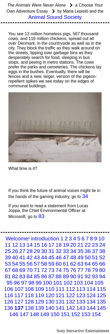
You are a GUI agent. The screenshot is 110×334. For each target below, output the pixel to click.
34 (85, 196)
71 (37, 270)
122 (70, 295)
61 (66, 264)
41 (22, 257)
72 (44, 270)
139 (39, 308)
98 (31, 283)
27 (22, 251)
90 (73, 276)
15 (37, 245)
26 (15, 251)
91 (80, 276)
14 (30, 245)
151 (65, 314)
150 (55, 314)
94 (102, 276)
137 (19, 308)
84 (30, 276)
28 (30, 251)
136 (8, 308)
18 (59, 245)
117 (19, 295)
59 (51, 264)
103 (78, 283)
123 (81, 295)
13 (22, 245)
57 (37, 264)
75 (66, 270)
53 (8, 264)
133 (81, 301)
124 (91, 295)
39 (8, 257)
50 (88, 257)
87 (51, 276)
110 (49, 289)
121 (60, 295)
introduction (45, 238)
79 (95, 270)
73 (51, 270)
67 (8, 270)
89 (66, 276)
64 (88, 264)
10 (101, 238)
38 (102, 251)
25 (8, 251)
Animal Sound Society (55, 17)
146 (13, 314)
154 (96, 314)
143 (81, 308)
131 (60, 301)
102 (68, 283)
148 (34, 314)
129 (39, 301)
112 (70, 289)
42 (30, 257)
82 (15, 276)
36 (88, 251)
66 (102, 264)
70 (30, 270)
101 (57, 283)
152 (75, 314)
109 (39, 289)
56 (30, 264)
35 (80, 251)
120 (49, 295)
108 (29, 289)
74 (59, 270)
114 (91, 289)
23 (95, 245)
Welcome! (18, 238)
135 (101, 301)
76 (73, 270)
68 (15, 270)
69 (22, 270)
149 (44, 314)
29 (37, 251)
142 (70, 308)
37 (95, 251)
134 (91, 301)
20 (73, 245)
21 (80, 245)
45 (51, 257)
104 (88, 283)
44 (44, 257)
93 (95, 276)
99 (39, 283)
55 (22, 264)
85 (37, 276)
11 (8, 245)
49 (80, 257)
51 (95, 257)
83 (41, 216)
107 (19, 289)
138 (29, 308)
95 (10, 283)
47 (66, 257)
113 (81, 289)
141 (60, 308)
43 (37, 257)
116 (8, 295)
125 (101, 295)
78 (88, 270)
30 (44, 251)
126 (8, 301)
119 (39, 295)
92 (88, 276)
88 (59, 276)
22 (88, 245)
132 (70, 301)
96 (17, 283)
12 (15, 245)
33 (66, 251)
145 (101, 308)
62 (73, 264)
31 (51, 251)
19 (66, 245)
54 (15, 264)
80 (102, 270)
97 (24, 283)
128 (29, 301)
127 (19, 301)
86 (44, 276)
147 (24, 314)
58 (44, 264)
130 (49, 301)
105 (99, 283)
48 (73, 257)
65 (95, 264)
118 (29, 295)
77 (80, 270)
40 (15, 257)
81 (8, 276)
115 (101, 289)
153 (86, 314)
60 (59, 264)
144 (91, 308)
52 (102, 257)
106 (8, 289)
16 (44, 245)
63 (80, 264)
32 (59, 251)
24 (102, 245)
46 (59, 257)
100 (47, 283)
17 (51, 245)
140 (49, 308)
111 (60, 289)
